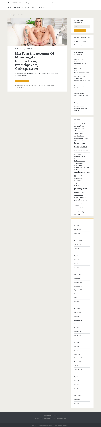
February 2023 (77, 312)
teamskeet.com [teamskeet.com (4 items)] (78, 205)
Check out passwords (22, 81)
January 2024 (77, 278)
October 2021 (77, 339)
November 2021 (78, 335)
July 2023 (76, 297)
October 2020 (77, 365)
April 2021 (76, 350)
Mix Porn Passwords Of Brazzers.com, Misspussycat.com (81, 94)
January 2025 (77, 233)
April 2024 (76, 267)
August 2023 (77, 293)
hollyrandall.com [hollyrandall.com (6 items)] (79, 161)
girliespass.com (22, 86)
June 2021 (76, 343)
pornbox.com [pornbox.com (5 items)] (78, 185)
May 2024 (76, 263)
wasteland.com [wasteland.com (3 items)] (77, 212)
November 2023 (78, 286)
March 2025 (77, 225)
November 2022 (78, 324)
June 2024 (76, 259)
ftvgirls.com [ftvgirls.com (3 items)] (77, 158)
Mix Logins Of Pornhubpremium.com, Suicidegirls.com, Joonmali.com (81, 70)
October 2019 (77, 403)
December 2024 (78, 237)
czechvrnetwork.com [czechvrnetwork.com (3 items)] (85, 152)
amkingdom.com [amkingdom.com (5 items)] (79, 128)
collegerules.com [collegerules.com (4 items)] (83, 150)
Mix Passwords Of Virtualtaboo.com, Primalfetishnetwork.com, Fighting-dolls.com (80, 62)
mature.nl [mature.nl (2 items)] (82, 163)
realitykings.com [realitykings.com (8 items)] (80, 203)
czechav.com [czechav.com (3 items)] (77, 152)
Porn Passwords (14, 2)
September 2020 (78, 369)
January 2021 (77, 354)
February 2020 (77, 395)
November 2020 (78, 361)
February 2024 (77, 274)
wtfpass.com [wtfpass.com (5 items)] (85, 212)
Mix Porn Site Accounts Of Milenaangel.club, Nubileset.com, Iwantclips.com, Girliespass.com (37, 32)
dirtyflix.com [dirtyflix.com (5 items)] (78, 154)
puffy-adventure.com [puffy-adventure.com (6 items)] (80, 200)
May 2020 (76, 384)
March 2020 (77, 392)
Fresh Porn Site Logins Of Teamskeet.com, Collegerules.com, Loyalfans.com (82, 78)
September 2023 (78, 290)
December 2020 (78, 358)
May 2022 (76, 327)
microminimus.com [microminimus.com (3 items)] (78, 167)
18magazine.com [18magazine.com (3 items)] (78, 124)
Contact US (41, 7)
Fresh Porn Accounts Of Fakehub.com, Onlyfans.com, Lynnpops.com (81, 108)
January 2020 (77, 399)
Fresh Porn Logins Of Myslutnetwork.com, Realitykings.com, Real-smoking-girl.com (81, 86)
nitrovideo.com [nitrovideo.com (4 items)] (78, 180)
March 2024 (77, 271)
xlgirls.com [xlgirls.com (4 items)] (77, 214)
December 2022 (78, 320)
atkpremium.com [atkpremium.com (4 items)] (78, 140)
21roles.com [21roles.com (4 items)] (85, 124)
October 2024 (77, 244)
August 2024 (77, 252)
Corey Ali (33, 49)
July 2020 (76, 377)
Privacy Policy (30, 7)
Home (10, 7)
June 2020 (76, 380)
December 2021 (78, 331)
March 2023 (77, 308)
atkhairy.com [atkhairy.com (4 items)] (77, 138)
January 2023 (77, 316)
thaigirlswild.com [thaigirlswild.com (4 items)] (78, 208)
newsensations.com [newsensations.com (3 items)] (78, 178)
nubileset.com (22, 87)
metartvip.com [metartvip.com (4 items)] (78, 165)
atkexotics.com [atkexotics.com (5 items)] (78, 133)
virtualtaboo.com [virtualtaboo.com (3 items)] (86, 209)
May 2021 (76, 346)
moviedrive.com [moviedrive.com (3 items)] (78, 169)
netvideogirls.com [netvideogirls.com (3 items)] (80, 176)
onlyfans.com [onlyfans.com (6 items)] (78, 183)
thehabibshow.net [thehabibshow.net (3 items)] (78, 209)
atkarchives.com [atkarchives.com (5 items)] (79, 131)
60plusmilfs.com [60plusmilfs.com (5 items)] (79, 126)
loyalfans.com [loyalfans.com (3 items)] (77, 163)
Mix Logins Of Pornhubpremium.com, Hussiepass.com (79, 101)
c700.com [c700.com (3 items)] (76, 150)
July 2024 (76, 256)
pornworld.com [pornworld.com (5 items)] (78, 195)
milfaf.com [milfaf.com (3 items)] (86, 167)
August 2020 (77, 373)
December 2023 (78, 282)
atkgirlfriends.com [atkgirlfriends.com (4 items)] (79, 136)
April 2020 (76, 388)
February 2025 (77, 229)
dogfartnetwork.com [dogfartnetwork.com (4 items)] (79, 156)
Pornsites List (19, 7)
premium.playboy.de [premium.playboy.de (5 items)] (80, 197)
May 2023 (76, 301)
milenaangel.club (48, 86)
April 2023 (76, 305)
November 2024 (78, 240)
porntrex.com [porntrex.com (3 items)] (81, 192)
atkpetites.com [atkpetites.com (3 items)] (84, 138)
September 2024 (78, 248)
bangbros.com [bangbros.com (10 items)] (79, 143)
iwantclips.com (34, 86)
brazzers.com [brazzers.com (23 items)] (80, 146)
